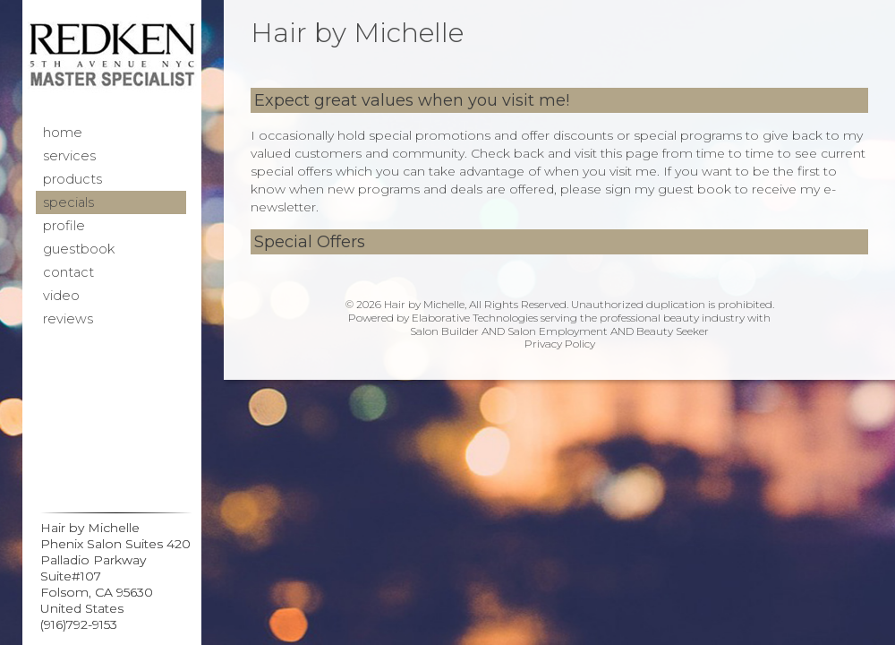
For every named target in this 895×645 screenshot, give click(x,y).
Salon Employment (557, 331)
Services (69, 156)
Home (62, 133)
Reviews (68, 319)
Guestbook (79, 249)
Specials (68, 202)
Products (72, 179)
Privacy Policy (559, 343)
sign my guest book (668, 189)
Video (61, 296)
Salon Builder (444, 331)
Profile (64, 226)
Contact (68, 272)
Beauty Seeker (672, 331)
